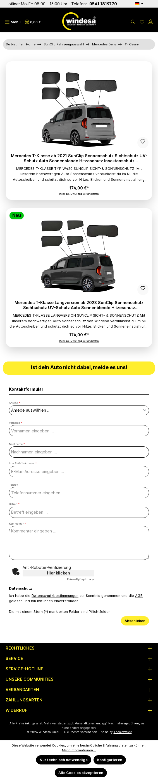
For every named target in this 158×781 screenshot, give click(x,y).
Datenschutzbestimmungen (55, 596)
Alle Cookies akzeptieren (80, 773)
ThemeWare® (123, 732)
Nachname (17, 444)
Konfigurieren (109, 760)
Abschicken (135, 621)
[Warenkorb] (33, 22)
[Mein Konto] (150, 22)
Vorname (15, 422)
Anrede (14, 402)
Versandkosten (85, 723)
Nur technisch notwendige (64, 760)
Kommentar (17, 523)
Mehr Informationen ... (79, 750)
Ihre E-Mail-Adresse (23, 463)
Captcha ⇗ (80, 579)
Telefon (13, 484)
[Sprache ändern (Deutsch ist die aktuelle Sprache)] (139, 4)
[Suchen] (133, 22)
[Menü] (13, 22)
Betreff (14, 504)
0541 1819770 (115, 3)
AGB (139, 596)
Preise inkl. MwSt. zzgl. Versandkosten (79, 194)
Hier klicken (58, 573)
